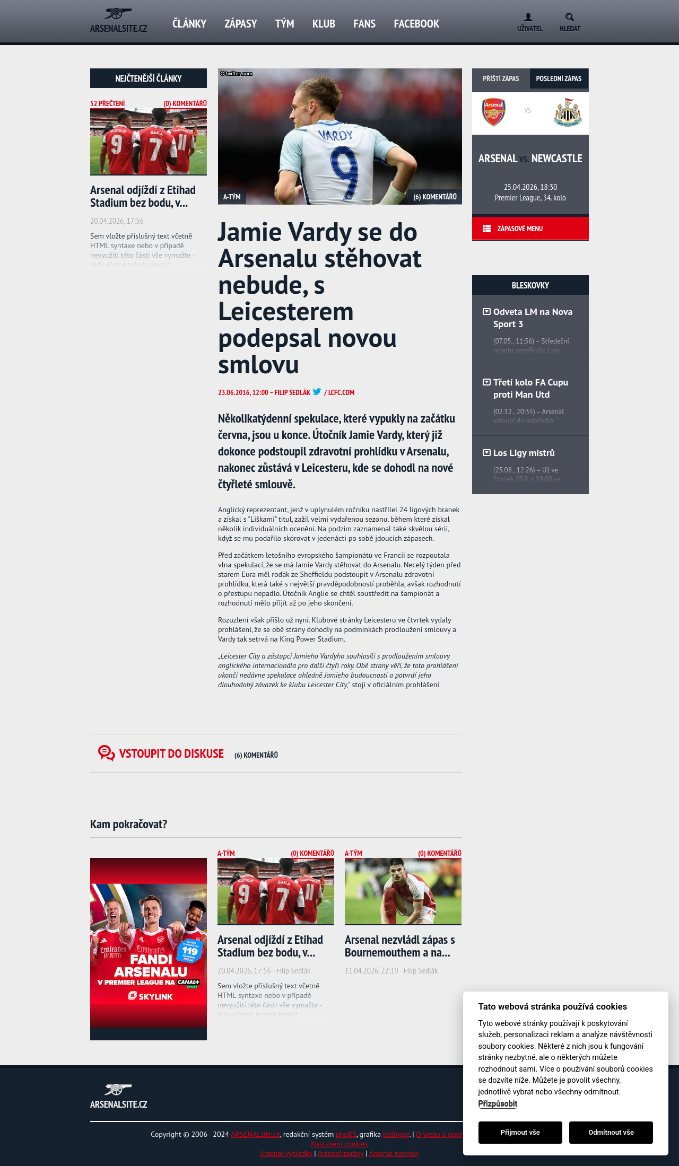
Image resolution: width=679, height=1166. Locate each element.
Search (573, 15)
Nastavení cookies (339, 1144)
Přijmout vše (520, 1132)
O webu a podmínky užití (455, 1134)
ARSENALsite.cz (255, 1134)
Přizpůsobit (498, 1103)
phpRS (346, 1134)
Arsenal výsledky (286, 1153)
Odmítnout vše (611, 1132)
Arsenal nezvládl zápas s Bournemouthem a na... (400, 945)
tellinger (396, 1134)
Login (526, 15)
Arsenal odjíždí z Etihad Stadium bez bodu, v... (143, 196)
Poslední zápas (558, 78)
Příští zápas (501, 78)
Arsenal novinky (394, 1153)
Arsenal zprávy (340, 1153)
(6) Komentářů (435, 196)
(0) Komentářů (185, 103)
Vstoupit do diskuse (198, 753)
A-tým (232, 196)
